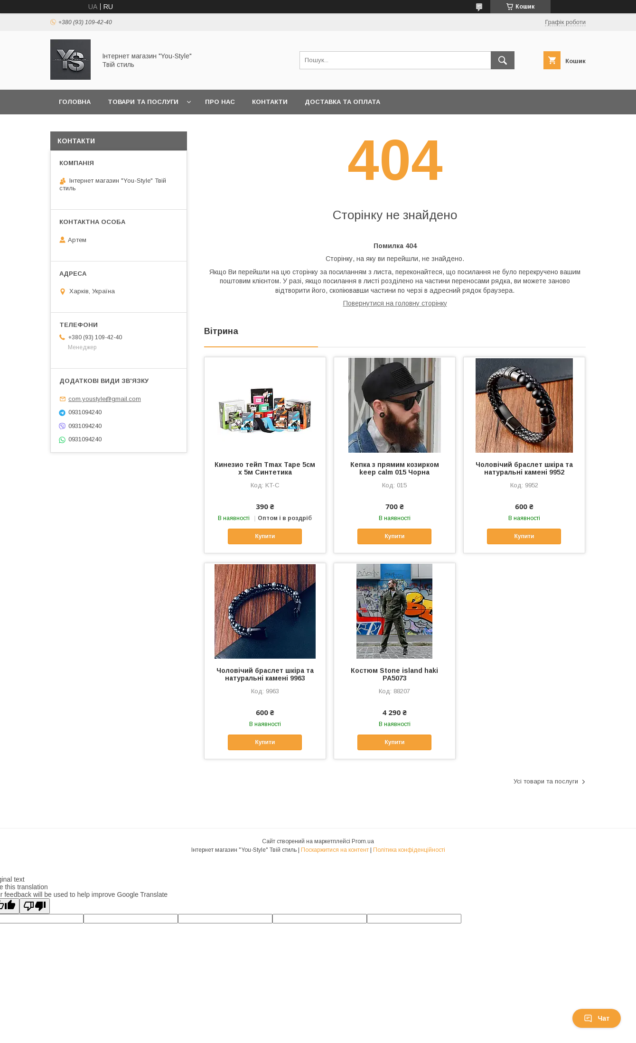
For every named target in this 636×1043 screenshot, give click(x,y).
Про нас (220, 101)
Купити (265, 536)
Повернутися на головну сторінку (395, 303)
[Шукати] (502, 60)
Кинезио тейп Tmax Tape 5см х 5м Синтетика (265, 468)
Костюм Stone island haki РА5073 (394, 674)
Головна (75, 101)
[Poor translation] (34, 906)
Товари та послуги (143, 101)
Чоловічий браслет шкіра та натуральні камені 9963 (265, 674)
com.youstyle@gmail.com (104, 398)
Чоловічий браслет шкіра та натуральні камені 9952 (524, 468)
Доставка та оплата (342, 101)
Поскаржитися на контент (335, 850)
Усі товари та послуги (546, 781)
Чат (596, 1018)
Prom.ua (363, 841)
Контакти (270, 101)
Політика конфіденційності (409, 850)
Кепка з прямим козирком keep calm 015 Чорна (394, 468)
